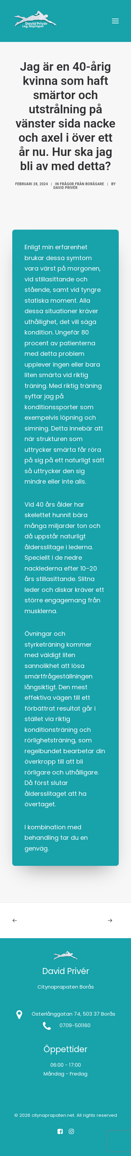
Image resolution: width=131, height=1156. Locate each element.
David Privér (65, 198)
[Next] (97, 920)
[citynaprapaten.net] (35, 21)
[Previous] (33, 920)
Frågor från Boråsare (82, 194)
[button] (115, 21)
